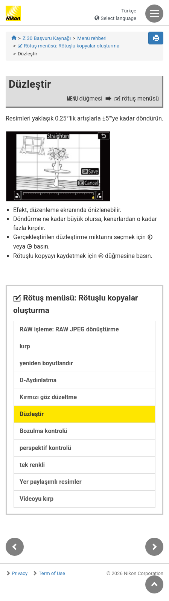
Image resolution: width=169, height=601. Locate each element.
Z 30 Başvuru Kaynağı (47, 38)
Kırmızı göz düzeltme (48, 397)
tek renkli (32, 464)
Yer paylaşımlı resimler (51, 481)
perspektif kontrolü (45, 448)
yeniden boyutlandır (46, 363)
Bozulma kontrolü (43, 431)
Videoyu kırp (36, 498)
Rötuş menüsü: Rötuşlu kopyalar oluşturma (68, 46)
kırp (25, 346)
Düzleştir (32, 414)
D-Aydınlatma (38, 380)
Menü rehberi (92, 38)
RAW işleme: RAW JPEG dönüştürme (69, 329)
